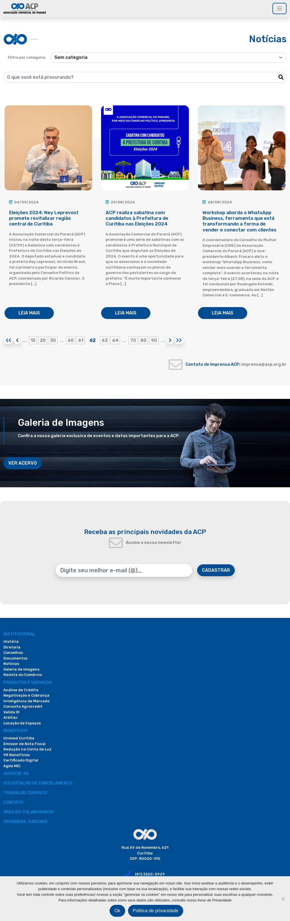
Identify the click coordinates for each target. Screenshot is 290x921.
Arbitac (10, 717)
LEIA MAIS (29, 313)
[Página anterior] (17, 340)
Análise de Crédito (20, 690)
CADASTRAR (216, 570)
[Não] (283, 898)
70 (133, 340)
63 (105, 340)
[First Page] (8, 340)
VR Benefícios (16, 755)
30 (53, 340)
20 (43, 340)
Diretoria (11, 647)
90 (154, 340)
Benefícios (15, 730)
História (11, 641)
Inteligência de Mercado (26, 701)
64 (115, 340)
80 (143, 340)
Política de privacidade (155, 910)
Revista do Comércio (22, 675)
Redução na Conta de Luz (27, 749)
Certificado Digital (20, 760)
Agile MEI (11, 766)
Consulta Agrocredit (22, 706)
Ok (117, 910)
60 (71, 340)
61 (80, 340)
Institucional (19, 634)
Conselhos (13, 652)
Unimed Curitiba (18, 738)
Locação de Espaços (22, 723)
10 (33, 340)
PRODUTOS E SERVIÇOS (27, 682)
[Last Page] (179, 340)
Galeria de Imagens (21, 669)
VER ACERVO (22, 463)
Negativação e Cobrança (26, 695)
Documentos (15, 658)
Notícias (11, 663)
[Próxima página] (170, 340)
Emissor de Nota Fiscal (24, 744)
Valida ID (11, 712)
